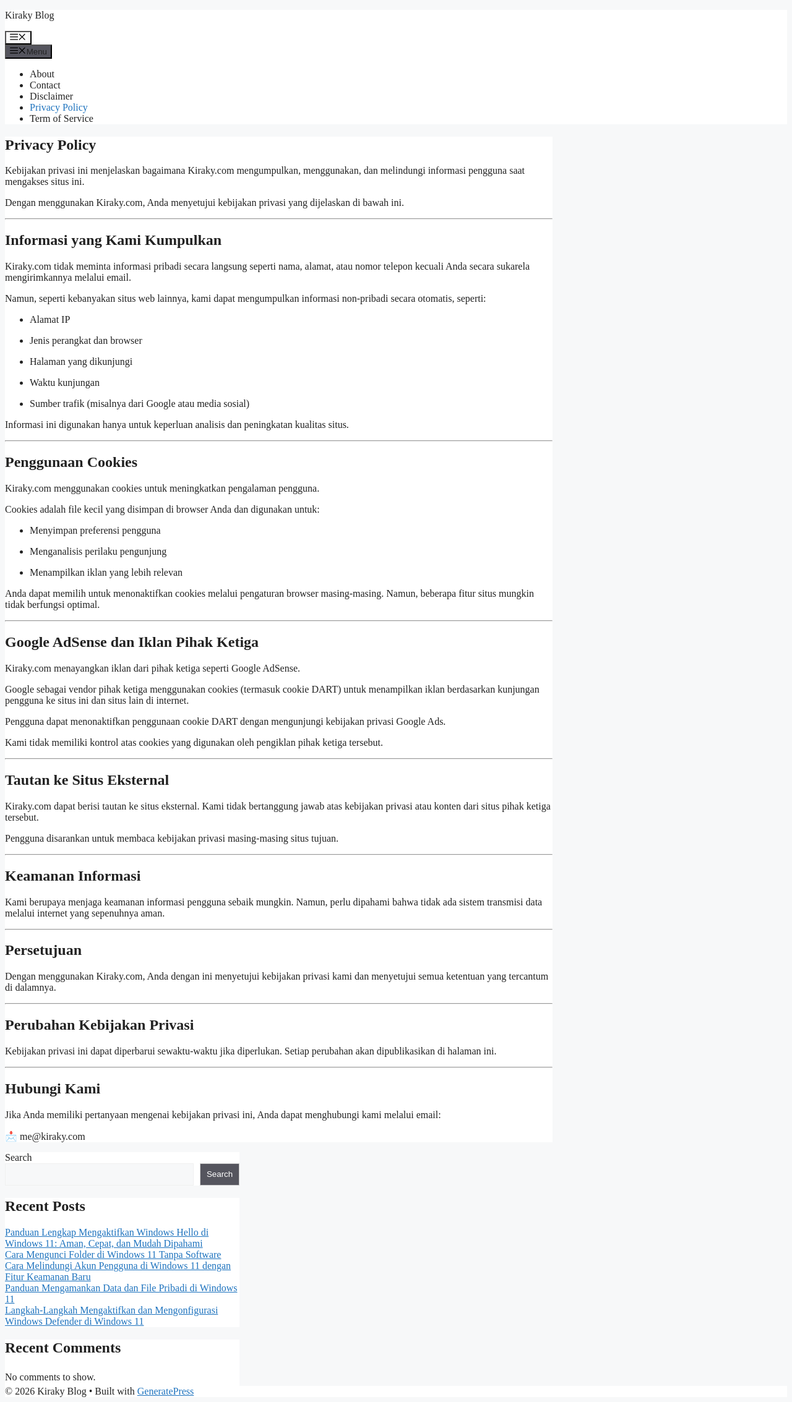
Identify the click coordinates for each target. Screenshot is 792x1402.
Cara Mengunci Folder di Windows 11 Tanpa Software (113, 1254)
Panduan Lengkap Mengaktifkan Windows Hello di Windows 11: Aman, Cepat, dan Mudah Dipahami (107, 1238)
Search (18, 1157)
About (42, 74)
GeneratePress (165, 1391)
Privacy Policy (59, 107)
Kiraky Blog (29, 15)
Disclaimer (51, 96)
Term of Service (61, 118)
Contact (45, 85)
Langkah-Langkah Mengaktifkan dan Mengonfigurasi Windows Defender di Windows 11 (111, 1316)
